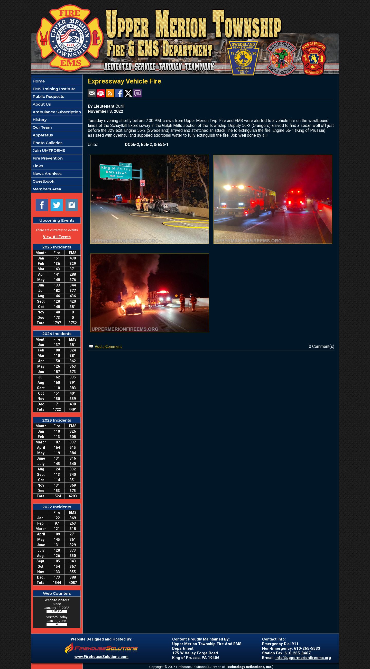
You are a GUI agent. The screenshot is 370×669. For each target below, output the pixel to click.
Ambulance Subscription (56, 111)
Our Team (42, 127)
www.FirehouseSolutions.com (101, 656)
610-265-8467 (297, 653)
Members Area (46, 189)
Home (38, 81)
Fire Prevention (47, 158)
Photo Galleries (47, 142)
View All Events (57, 237)
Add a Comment (108, 346)
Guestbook (43, 181)
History (39, 119)
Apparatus (42, 135)
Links (37, 165)
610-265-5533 (307, 648)
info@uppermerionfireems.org (303, 657)
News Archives (47, 173)
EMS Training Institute (54, 88)
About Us (41, 104)
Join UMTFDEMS (48, 150)
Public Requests (48, 96)
